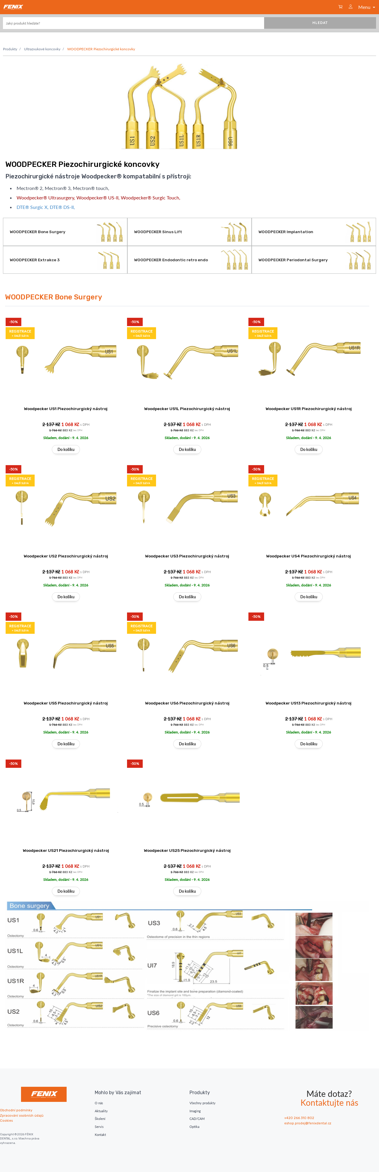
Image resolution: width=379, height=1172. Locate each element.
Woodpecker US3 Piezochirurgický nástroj (187, 556)
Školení (100, 1119)
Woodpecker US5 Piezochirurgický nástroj (66, 703)
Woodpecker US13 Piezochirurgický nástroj (308, 703)
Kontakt (100, 1134)
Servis (99, 1127)
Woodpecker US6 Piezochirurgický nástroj (187, 703)
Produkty (10, 49)
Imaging (195, 1111)
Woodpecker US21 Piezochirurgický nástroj (66, 850)
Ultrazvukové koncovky (42, 49)
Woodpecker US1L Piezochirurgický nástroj (187, 408)
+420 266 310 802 (299, 1118)
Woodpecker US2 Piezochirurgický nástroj (66, 556)
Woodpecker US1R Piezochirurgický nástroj (309, 408)
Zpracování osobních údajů (22, 1116)
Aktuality (101, 1111)
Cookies (6, 1121)
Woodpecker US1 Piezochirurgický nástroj (65, 408)
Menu (367, 7)
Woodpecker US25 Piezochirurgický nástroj (187, 850)
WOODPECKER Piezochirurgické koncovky (101, 49)
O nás (99, 1103)
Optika (194, 1127)
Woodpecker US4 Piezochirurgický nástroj (308, 556)
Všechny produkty (203, 1103)
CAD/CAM (197, 1119)
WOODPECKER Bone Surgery (53, 297)
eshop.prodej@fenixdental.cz (307, 1123)
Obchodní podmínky (16, 1110)
